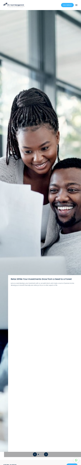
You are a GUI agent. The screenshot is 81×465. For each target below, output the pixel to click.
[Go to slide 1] (38, 454)
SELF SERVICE (67, 5)
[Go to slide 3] (42, 454)
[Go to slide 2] (40, 454)
